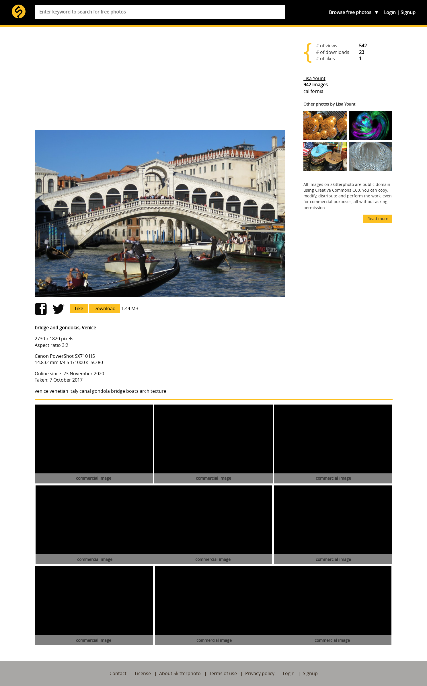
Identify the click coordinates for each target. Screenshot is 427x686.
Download (104, 308)
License (143, 673)
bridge (118, 391)
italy (73, 391)
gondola (101, 391)
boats (132, 391)
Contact (118, 673)
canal (85, 391)
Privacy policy (259, 673)
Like (79, 308)
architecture (153, 391)
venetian (59, 391)
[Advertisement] (160, 81)
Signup (408, 12)
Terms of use (223, 673)
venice (41, 391)
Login (390, 12)
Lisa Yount (314, 78)
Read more (377, 218)
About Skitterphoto (180, 673)
